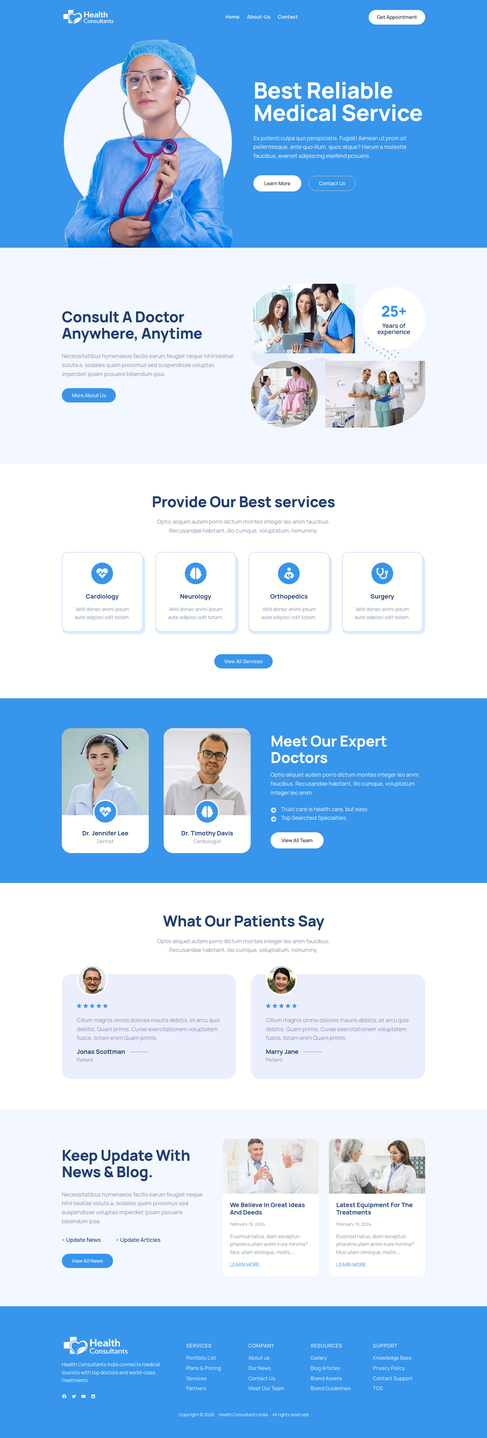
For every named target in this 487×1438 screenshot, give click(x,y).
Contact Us (332, 183)
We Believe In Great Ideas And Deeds (267, 1208)
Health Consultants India (243, 1414)
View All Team (296, 840)
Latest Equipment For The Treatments (374, 1208)
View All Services (243, 661)
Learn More (277, 183)
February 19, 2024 (247, 1224)
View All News (87, 1260)
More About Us (89, 395)
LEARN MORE (245, 1264)
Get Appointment (397, 17)
